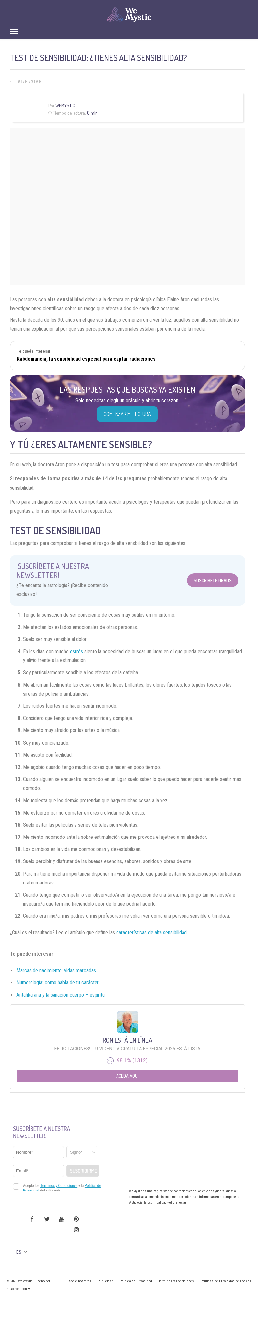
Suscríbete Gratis (213, 580)
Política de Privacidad (136, 1281)
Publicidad (105, 1281)
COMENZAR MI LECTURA (127, 414)
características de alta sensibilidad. (152, 932)
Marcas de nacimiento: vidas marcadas (56, 970)
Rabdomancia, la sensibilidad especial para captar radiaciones (86, 359)
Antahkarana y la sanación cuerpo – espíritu (60, 995)
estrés (76, 651)
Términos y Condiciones (176, 1281)
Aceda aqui (127, 1076)
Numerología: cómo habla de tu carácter (57, 982)
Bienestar (30, 81)
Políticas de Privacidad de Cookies (226, 1281)
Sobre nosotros (80, 1281)
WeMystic (65, 105)
